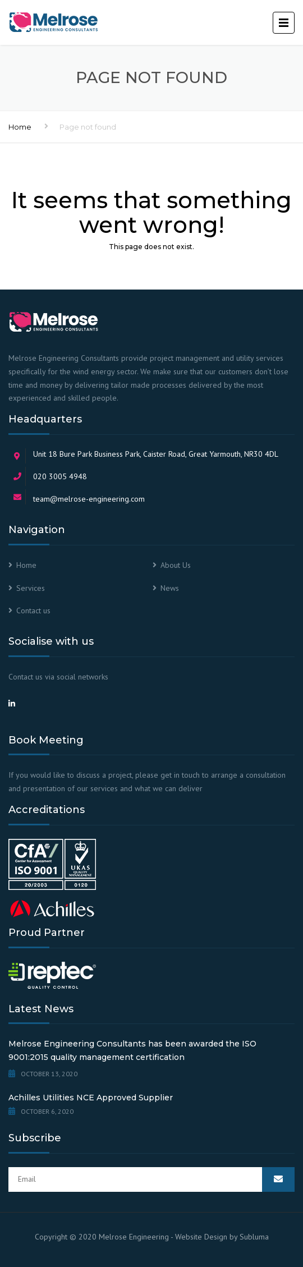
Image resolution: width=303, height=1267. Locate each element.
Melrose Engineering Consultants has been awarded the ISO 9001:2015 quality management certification (132, 1050)
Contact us (33, 610)
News (169, 588)
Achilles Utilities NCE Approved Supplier (90, 1097)
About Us (175, 565)
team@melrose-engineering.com (89, 499)
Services (30, 588)
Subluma (254, 1237)
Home (19, 126)
